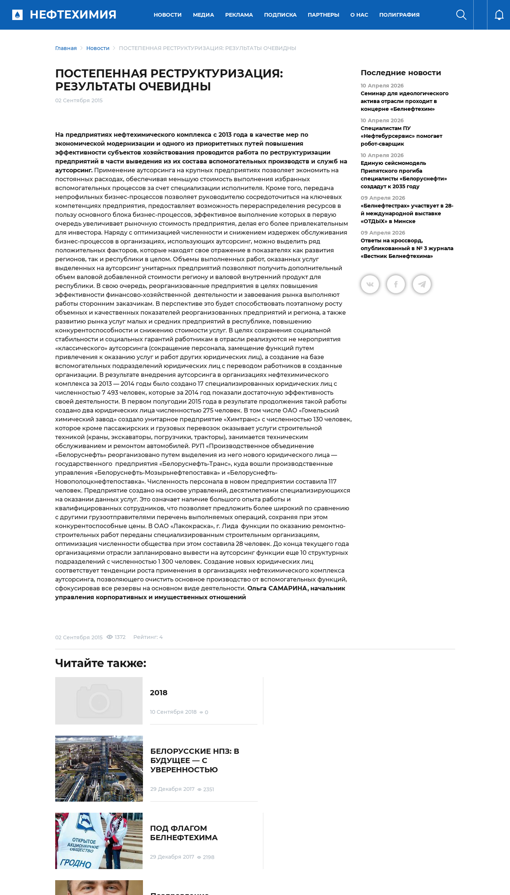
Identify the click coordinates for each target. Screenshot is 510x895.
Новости (168, 14)
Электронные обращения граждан (219, 853)
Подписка (280, 14)
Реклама (239, 14)
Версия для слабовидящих (348, 853)
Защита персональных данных (165, 853)
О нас (360, 14)
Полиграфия (400, 14)
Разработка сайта (402, 883)
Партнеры (324, 14)
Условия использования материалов (101, 853)
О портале (61, 853)
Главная (66, 48)
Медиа (203, 14)
